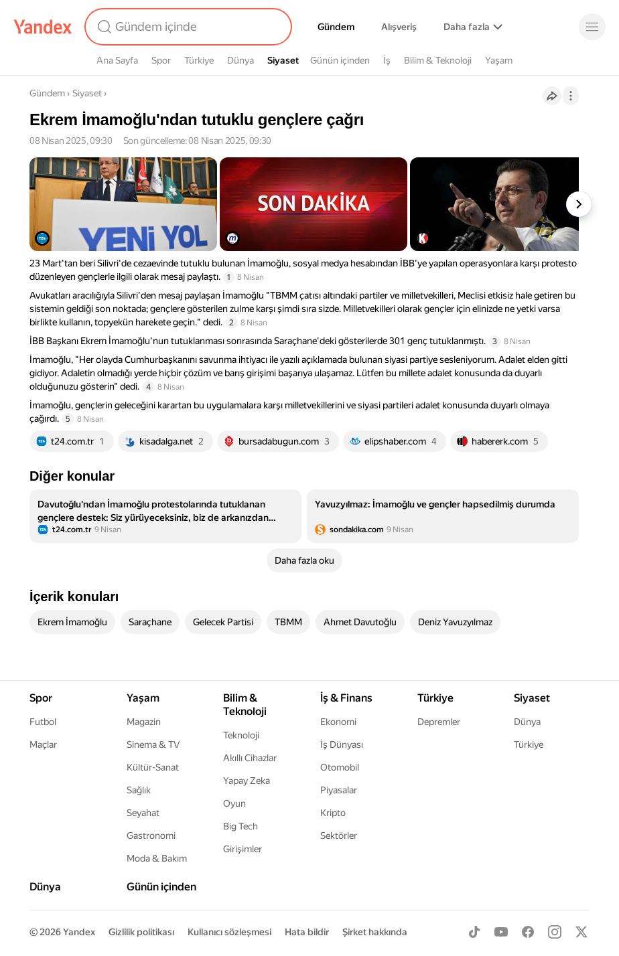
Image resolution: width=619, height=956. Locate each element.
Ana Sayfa (117, 60)
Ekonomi (338, 721)
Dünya (240, 60)
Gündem (336, 27)
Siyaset (283, 60)
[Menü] (592, 26)
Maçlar (43, 744)
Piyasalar (338, 790)
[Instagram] (554, 932)
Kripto (333, 812)
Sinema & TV (153, 744)
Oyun (234, 803)
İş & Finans (346, 698)
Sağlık (139, 790)
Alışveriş (399, 26)
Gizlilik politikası (141, 932)
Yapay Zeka (246, 780)
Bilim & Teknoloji (438, 60)
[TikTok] (474, 932)
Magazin (144, 721)
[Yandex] (42, 27)
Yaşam (498, 60)
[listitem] (165, 516)
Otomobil (339, 767)
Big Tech (240, 826)
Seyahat (143, 812)
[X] (581, 932)
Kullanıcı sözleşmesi (229, 932)
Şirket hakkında (374, 932)
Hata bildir (307, 932)
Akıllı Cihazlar (250, 757)
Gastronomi (151, 835)
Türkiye (199, 60)
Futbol (42, 721)
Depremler (438, 721)
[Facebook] (528, 932)
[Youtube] (501, 932)
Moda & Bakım (157, 858)
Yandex (79, 932)
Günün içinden (340, 60)
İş (387, 60)
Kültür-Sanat (153, 767)
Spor (161, 60)
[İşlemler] (571, 95)
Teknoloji (241, 735)
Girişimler (242, 849)
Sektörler (338, 835)
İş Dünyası (341, 744)
